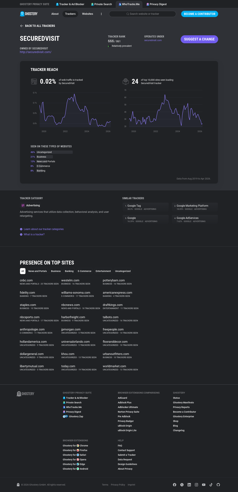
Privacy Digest (156, 4)
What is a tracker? (32, 234)
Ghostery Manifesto (183, 402)
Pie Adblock (124, 416)
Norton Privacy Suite (128, 411)
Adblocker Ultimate (128, 407)
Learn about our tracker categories (42, 229)
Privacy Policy (118, 484)
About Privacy (125, 468)
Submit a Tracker (127, 455)
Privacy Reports (181, 407)
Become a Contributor (199, 14)
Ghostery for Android (75, 468)
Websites (87, 13)
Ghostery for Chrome (75, 445)
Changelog (178, 430)
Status (176, 398)
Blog (175, 425)
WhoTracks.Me (129, 4)
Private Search (101, 4)
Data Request (125, 459)
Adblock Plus (124, 402)
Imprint (131, 484)
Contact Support (126, 450)
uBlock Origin (125, 425)
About (55, 13)
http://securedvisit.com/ (35, 52)
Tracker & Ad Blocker (70, 4)
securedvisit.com (153, 40)
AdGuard (122, 398)
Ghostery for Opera (74, 459)
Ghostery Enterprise (183, 416)
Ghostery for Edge (74, 464)
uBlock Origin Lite (127, 430)
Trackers (70, 13)
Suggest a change (199, 39)
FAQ (120, 445)
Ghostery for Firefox (75, 450)
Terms (105, 484)
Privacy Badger (126, 421)
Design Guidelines (127, 464)
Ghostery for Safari (74, 455)
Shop (175, 421)
